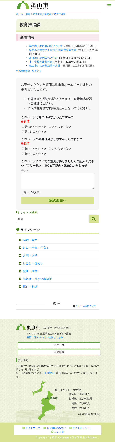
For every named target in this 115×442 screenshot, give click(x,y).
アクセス (59, 345)
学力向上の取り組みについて (46, 46)
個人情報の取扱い (54, 428)
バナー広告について (86, 306)
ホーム (19, 14)
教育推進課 (59, 14)
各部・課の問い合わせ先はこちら (45, 337)
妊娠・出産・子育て (36, 247)
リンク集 (57, 431)
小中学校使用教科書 (40, 61)
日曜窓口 (50, 373)
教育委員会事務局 (42, 14)
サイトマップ (31, 428)
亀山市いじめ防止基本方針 (44, 65)
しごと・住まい (33, 263)
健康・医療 (30, 271)
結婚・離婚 (30, 240)
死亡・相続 (30, 286)
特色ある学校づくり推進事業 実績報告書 (52, 50)
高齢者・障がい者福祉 (37, 279)
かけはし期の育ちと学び (43, 57)
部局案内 (59, 352)
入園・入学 (30, 255)
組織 (28, 14)
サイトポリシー (79, 428)
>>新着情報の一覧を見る (28, 71)
